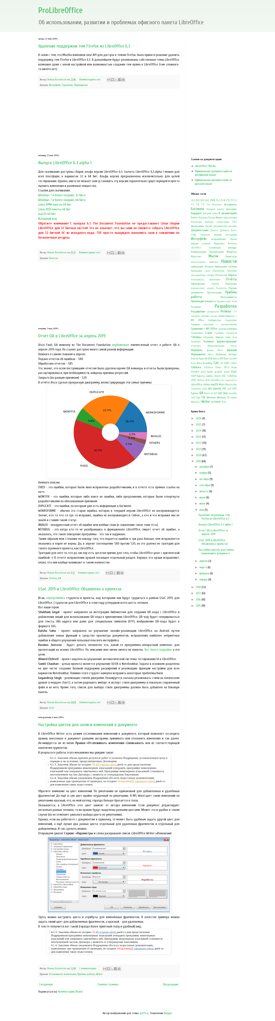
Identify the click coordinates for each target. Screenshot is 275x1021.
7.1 (231, 200)
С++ (235, 311)
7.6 (208, 204)
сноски (213, 316)
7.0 (228, 200)
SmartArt (232, 393)
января (203, 579)
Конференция (198, 251)
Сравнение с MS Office (204, 328)
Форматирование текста (222, 346)
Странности (231, 333)
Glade (210, 371)
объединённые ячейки (202, 275)
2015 (198, 605)
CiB (221, 363)
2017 (199, 593)
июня (202, 503)
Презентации (214, 292)
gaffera (144, 1013)
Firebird (195, 371)
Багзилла (197, 209)
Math (222, 384)
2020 (199, 455)
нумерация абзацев (202, 266)
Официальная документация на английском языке (213, 173)
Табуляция (208, 337)
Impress (201, 376)
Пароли (215, 283)
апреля (203, 561)
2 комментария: (88, 968)
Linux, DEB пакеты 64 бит (54, 209)
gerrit (203, 371)
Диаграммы (197, 226)
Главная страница (108, 984)
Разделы (196, 306)
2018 (199, 587)
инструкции (231, 234)
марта (203, 567)
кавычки (206, 243)
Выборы (209, 222)
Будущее (196, 213)
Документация (200, 230)
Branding (207, 363)
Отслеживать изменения (62, 974)
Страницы (219, 333)
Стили (208, 333)
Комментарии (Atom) (70, 991)
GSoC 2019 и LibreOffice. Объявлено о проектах (79, 589)
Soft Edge (195, 397)
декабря (204, 466)
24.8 (212, 200)
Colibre (233, 363)
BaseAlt (233, 358)
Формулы (196, 350)
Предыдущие (171, 984)
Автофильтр (230, 204)
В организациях (228, 213)
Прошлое (221, 301)
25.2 (218, 200)
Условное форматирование (220, 341)
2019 (198, 461)
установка (196, 346)
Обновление (219, 271)
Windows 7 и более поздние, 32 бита (61, 195)
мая (202, 510)
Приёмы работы (86, 974)
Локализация (216, 251)
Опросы (232, 275)
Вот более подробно (158, 650)
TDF (203, 397)
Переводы (231, 283)
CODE (226, 363)
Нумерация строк (200, 271)
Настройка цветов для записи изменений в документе (87, 724)
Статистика (197, 333)
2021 (193, 200)
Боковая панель (215, 209)
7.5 (202, 204)
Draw (234, 367)
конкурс (232, 247)
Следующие (46, 984)
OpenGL (217, 388)
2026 (199, 418)
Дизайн (208, 226)
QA (59, 578)
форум (210, 350)
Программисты (229, 297)
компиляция (215, 247)
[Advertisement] (109, 121)
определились (55, 598)
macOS (214, 384)
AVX (221, 358)
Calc (216, 363)
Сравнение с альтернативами (220, 324)
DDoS (226, 367)
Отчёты (53, 578)
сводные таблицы (200, 316)
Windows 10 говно (227, 397)
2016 (198, 599)
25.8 (223, 200)
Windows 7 (196, 402)
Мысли (213, 256)
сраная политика (227, 328)
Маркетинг (196, 256)
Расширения (198, 311)
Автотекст (217, 204)
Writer (99, 974)
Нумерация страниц (226, 266)
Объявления (221, 275)
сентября (205, 485)
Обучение (232, 271)
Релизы (226, 311)
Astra (216, 358)
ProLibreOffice (60, 10)
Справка (195, 324)
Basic (193, 363)
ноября (203, 473)
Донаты (214, 230)
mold (204, 388)
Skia (225, 393)
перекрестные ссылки (202, 288)
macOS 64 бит (47, 214)
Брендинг (231, 209)
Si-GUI (214, 393)
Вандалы (203, 217)
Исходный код (47, 219)
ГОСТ (234, 222)
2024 (199, 430)
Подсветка (221, 288)
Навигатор (231, 256)
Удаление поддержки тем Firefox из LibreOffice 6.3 (84, 46)
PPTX (234, 388)
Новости (53, 258)
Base (226, 358)
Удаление (67, 85)
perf (229, 388)
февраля (204, 573)
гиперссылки (223, 222)
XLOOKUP (216, 402)
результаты (212, 311)
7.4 (197, 204)
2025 (202, 200)
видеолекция (230, 217)
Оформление (198, 283)
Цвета (211, 354)
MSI (210, 388)
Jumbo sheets (213, 376)
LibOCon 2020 (203, 380)
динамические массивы (225, 226)
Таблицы (196, 337)
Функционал (81, 85)
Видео (219, 217)
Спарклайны (231, 320)
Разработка (226, 306)
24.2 (207, 200)
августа (204, 491)
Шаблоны (221, 354)
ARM (210, 358)
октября (204, 479)
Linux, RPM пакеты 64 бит (54, 205)
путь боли (232, 301)
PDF (224, 388)
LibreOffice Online (200, 384)
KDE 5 (225, 376)
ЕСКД (193, 234)
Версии (211, 217)
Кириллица (219, 243)
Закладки (205, 234)
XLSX (224, 402)
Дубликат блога (228, 230)
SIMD (220, 393)
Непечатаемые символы (204, 262)
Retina (207, 393)
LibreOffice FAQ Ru (205, 166)
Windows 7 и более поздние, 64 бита (61, 200)
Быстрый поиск (210, 213)
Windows (211, 397)
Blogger (168, 1013)
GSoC (51, 707)
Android (194, 358)
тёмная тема (223, 337)
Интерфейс (55, 85)
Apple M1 (203, 358)
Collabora (196, 367)
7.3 (192, 204)
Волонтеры (196, 222)
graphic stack (222, 371)
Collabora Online (212, 367)
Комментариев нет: (90, 79)
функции (232, 350)
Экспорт (232, 354)
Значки (218, 234)
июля (202, 497)
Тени (235, 337)
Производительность (203, 301)
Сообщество (214, 320)
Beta (199, 363)
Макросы (232, 251)
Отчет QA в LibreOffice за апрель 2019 (71, 335)
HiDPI (193, 376)
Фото (220, 350)
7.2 (235, 200)
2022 (198, 200)
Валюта (194, 217)
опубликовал (120, 345)
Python (195, 393)
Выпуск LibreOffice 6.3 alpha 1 (64, 162)
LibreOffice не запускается (224, 380)
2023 (199, 436)
